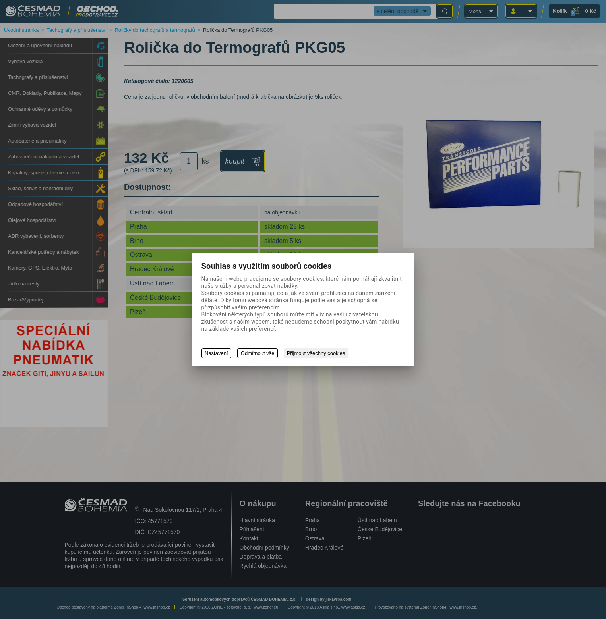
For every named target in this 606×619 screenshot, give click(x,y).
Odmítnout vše (258, 353)
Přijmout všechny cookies (316, 353)
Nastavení (216, 353)
